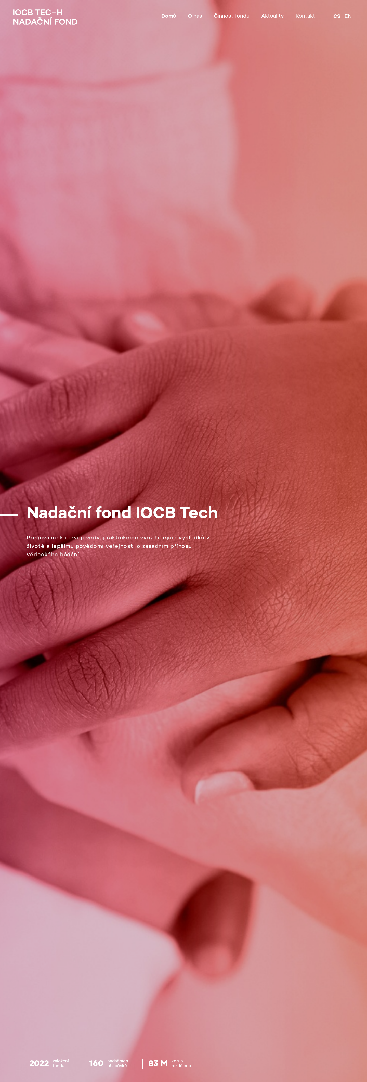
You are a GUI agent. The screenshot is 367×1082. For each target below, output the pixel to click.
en (348, 16)
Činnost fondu (232, 16)
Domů (168, 16)
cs (336, 16)
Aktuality (272, 16)
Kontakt (305, 16)
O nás (195, 16)
